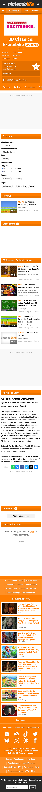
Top (7, 581)
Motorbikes (22, 186)
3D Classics (16, 179)
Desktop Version (28, 593)
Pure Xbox (30, 759)
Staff (21, 581)
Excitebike (6, 179)
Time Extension (14, 763)
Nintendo (16, 55)
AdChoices (34, 751)
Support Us (9, 585)
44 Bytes (26, 751)
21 (13, 309)
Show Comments (21, 516)
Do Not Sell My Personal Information (21, 753)
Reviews (17, 87)
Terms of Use (11, 589)
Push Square (19, 759)
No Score (7, 73)
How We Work (31, 581)
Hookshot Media (18, 748)
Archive (33, 589)
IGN (19, 767)
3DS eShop (17, 52)
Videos (37, 280)
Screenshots (30, 87)
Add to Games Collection (14, 80)
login (32, 531)
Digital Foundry (29, 763)
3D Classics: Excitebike (21, 42)
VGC (37, 767)
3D (14, 186)
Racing (5, 159)
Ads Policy (23, 589)
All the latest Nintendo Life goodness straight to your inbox (21, 781)
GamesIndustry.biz (15, 771)
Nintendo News (10, 767)
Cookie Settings (13, 593)
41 (13, 211)
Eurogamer (28, 767)
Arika (15, 59)
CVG (27, 771)
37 (13, 325)
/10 (14, 66)
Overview (6, 87)
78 (13, 293)
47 (13, 341)
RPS (33, 771)
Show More (21, 720)
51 (13, 275)
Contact (20, 585)
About (14, 581)
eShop (36, 210)
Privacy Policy (31, 585)
